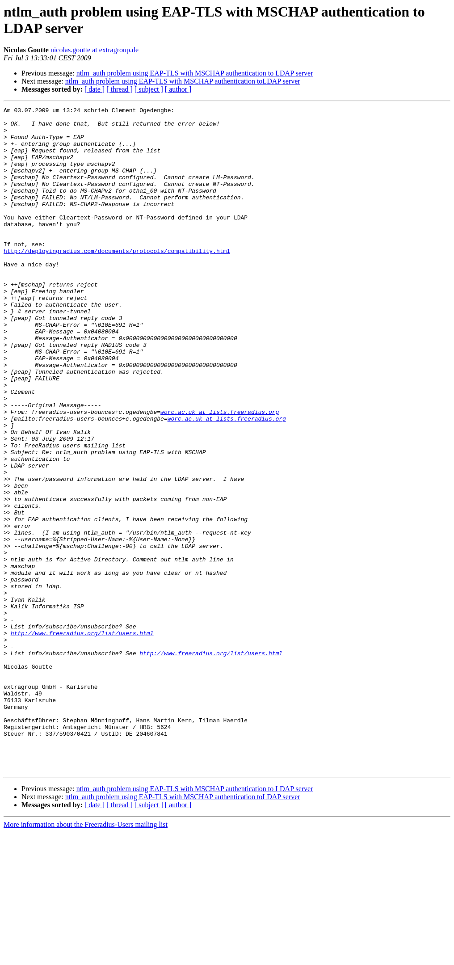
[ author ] (178, 89)
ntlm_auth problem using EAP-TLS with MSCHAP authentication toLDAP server (182, 81)
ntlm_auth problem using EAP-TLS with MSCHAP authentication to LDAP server (194, 73)
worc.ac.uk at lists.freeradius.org (219, 473)
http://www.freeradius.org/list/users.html (82, 739)
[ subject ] (149, 89)
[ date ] (94, 89)
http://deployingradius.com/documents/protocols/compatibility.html (117, 280)
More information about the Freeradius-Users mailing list (86, 957)
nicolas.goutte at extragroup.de (94, 50)
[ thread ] (119, 89)
